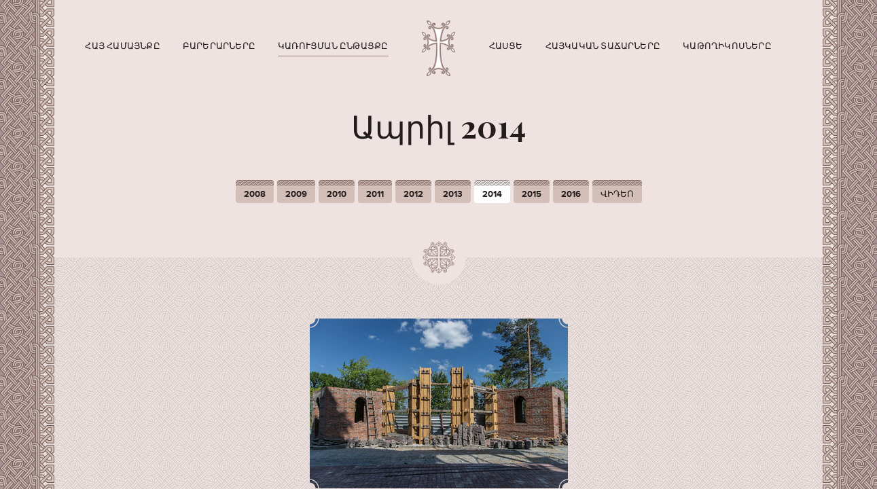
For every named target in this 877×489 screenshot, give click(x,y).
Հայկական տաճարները (603, 46)
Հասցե (506, 46)
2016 (571, 194)
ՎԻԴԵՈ (617, 194)
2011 (375, 194)
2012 (413, 194)
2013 (453, 194)
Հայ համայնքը (122, 46)
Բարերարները (219, 46)
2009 (296, 194)
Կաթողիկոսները (727, 46)
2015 (531, 194)
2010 (336, 194)
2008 (255, 194)
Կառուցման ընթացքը (333, 46)
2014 (492, 194)
